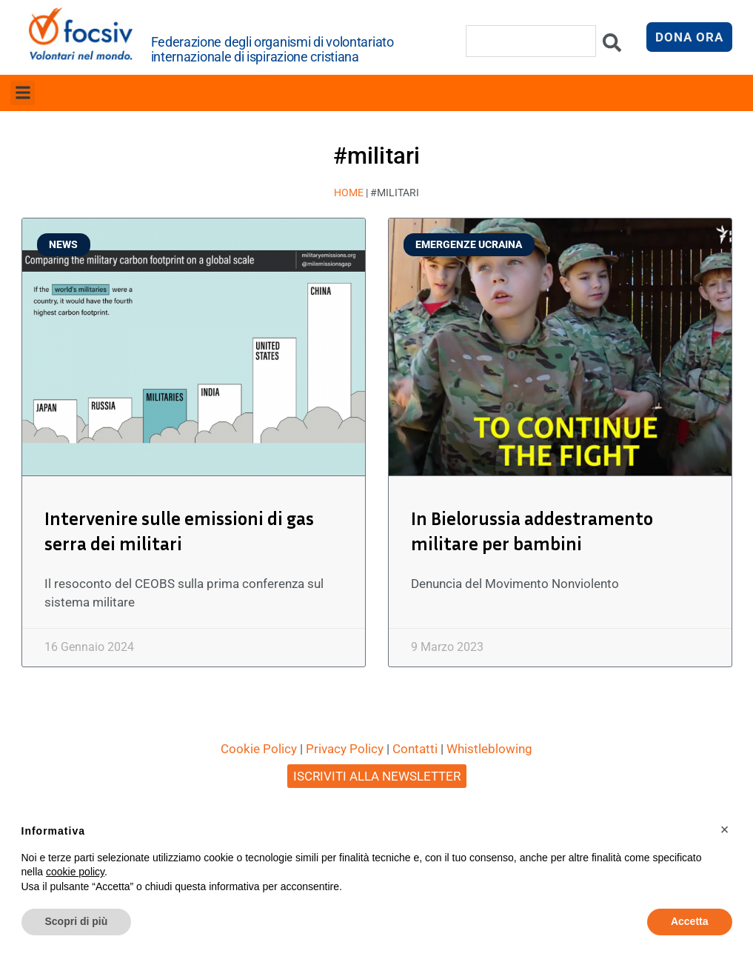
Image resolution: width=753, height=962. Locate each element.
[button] (22, 93)
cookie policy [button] (75, 872)
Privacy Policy (345, 748)
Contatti (415, 748)
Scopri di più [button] (76, 921)
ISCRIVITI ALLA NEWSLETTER (377, 776)
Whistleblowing (489, 748)
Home (349, 192)
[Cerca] (612, 46)
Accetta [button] (690, 921)
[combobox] (531, 41)
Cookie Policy (259, 748)
